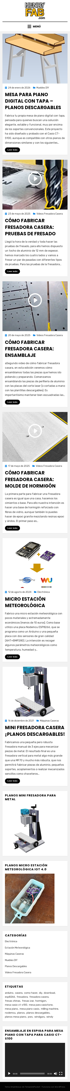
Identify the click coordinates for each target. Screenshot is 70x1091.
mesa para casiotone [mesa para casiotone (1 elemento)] (41, 1004)
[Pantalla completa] (60, 1073)
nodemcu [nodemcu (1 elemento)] (10, 1012)
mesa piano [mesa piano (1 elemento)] (11, 1008)
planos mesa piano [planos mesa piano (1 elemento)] (15, 1016)
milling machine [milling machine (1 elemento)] (49, 1008)
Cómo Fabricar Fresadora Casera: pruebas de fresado (30, 227)
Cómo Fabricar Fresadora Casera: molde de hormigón (30, 479)
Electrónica (43, 592)
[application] (35, 1060)
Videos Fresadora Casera (49, 213)
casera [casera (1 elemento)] (18, 992)
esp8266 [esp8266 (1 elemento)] (10, 996)
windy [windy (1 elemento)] (49, 1016)
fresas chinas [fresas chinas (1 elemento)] (12, 1000)
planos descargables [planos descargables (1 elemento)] (38, 1012)
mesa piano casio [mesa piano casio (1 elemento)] (29, 1008)
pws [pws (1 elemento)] (30, 1016)
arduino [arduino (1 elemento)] (9, 992)
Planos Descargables (16, 966)
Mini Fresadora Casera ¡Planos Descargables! (35, 730)
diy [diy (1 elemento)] (40, 992)
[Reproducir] (9, 1073)
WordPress (60, 1087)
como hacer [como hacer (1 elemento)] (30, 992)
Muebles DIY (42, 87)
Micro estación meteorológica (25, 602)
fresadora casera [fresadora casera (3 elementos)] (39, 996)
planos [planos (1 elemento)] (21, 1012)
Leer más (12, 150)
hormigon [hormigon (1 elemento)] (40, 1000)
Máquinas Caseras (49, 720)
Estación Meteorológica (17, 947)
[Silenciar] (55, 1073)
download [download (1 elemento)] (49, 992)
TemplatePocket (32, 1087)
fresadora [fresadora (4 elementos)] (22, 996)
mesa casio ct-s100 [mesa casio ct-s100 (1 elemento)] (16, 1004)
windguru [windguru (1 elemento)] (39, 1016)
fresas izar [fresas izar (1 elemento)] (28, 1000)
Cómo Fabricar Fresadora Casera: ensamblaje (29, 349)
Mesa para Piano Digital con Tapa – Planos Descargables (33, 101)
